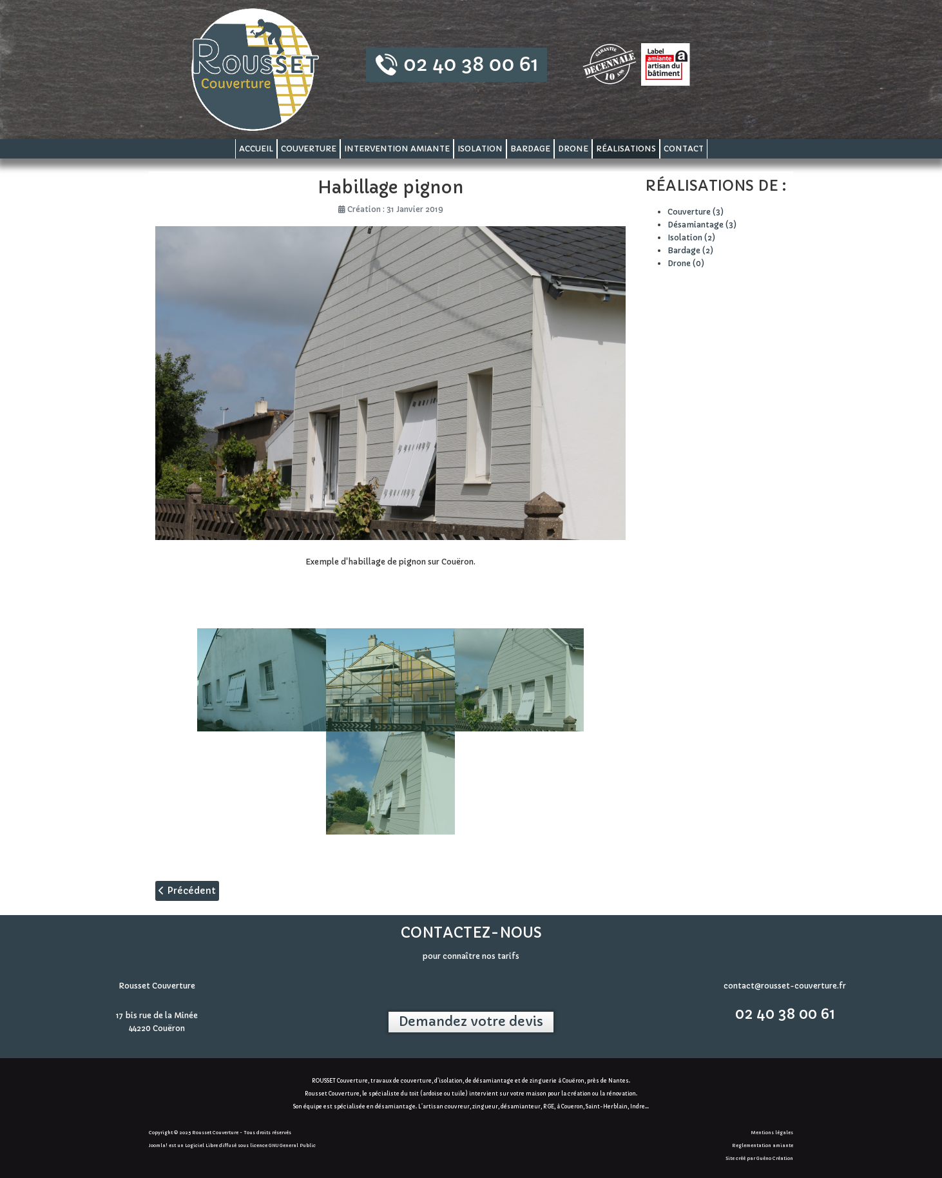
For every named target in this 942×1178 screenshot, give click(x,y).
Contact (684, 148)
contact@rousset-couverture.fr (785, 985)
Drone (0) (686, 263)
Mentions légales (772, 1132)
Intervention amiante (397, 148)
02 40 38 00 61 (785, 1014)
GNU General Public (292, 1145)
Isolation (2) (691, 237)
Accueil (256, 148)
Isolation (480, 148)
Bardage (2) (690, 250)
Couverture (308, 148)
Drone (573, 148)
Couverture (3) (696, 212)
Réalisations (626, 148)
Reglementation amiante (762, 1145)
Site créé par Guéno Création (759, 1158)
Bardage (530, 148)
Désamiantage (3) (702, 224)
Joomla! (158, 1145)
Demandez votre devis (471, 1022)
